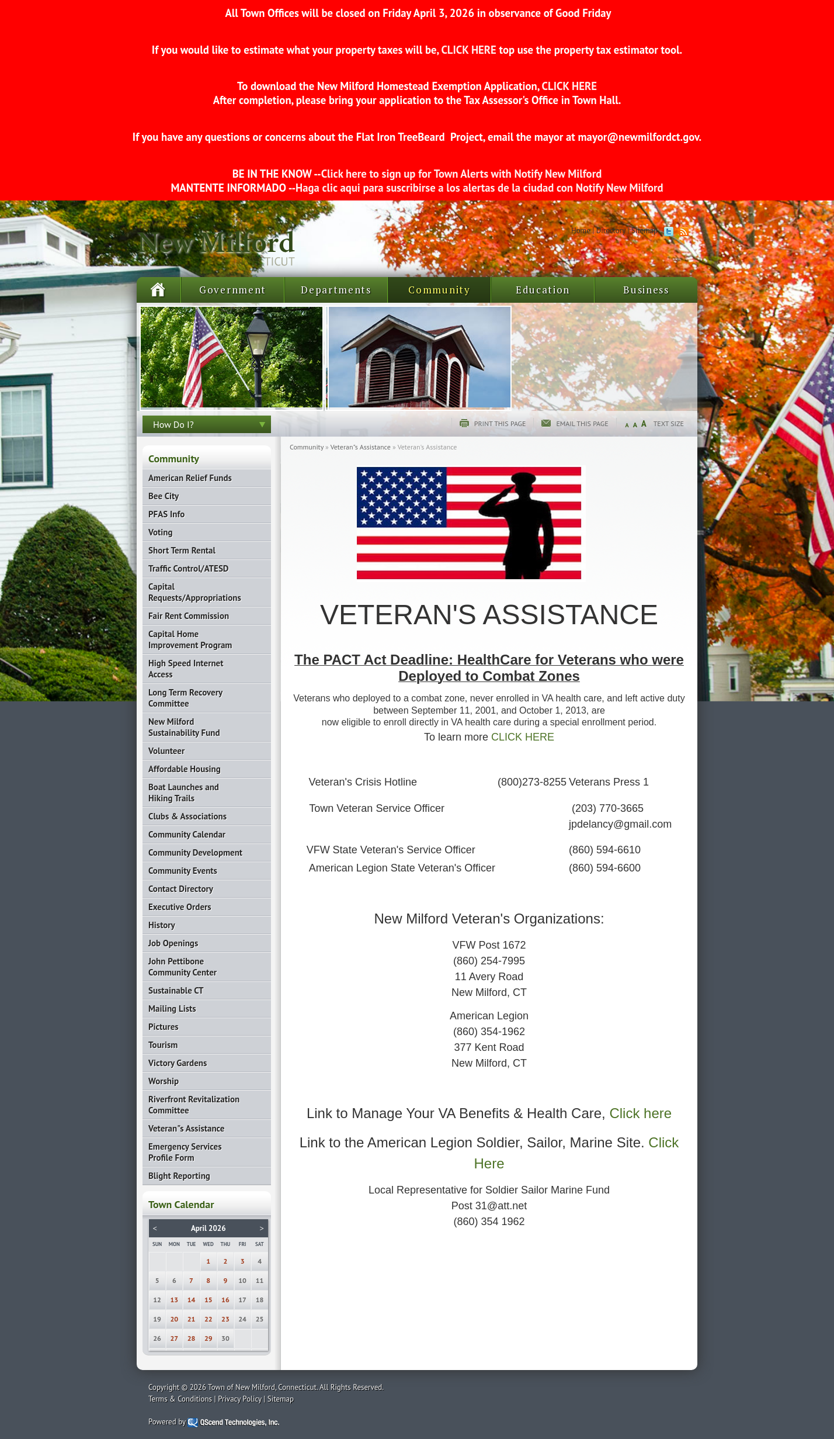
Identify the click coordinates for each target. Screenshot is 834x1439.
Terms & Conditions (180, 1399)
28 (191, 1338)
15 (208, 1299)
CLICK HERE (468, 50)
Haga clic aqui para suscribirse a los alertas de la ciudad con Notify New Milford (479, 188)
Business (646, 289)
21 (191, 1319)
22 (208, 1319)
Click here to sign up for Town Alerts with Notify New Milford (461, 174)
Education (543, 289)
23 (225, 1319)
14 (191, 1299)
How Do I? (173, 424)
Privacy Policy (240, 1399)
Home (580, 231)
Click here (640, 1113)
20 (175, 1319)
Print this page (500, 423)
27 (175, 1338)
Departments (336, 289)
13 (175, 1299)
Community (439, 289)
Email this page (582, 423)
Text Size (669, 423)
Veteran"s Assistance (361, 446)
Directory (611, 231)
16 (225, 1299)
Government (232, 289)
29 (208, 1338)
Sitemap (644, 231)
